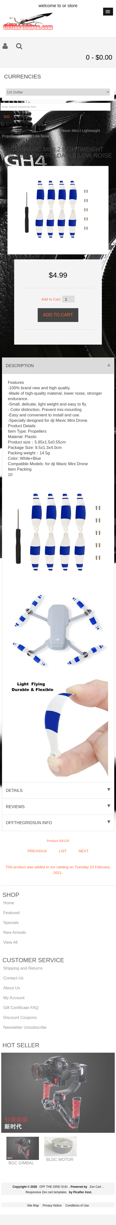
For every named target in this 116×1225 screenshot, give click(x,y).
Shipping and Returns (23, 968)
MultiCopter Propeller (33, 131)
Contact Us (13, 978)
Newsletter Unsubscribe (24, 1027)
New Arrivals (14, 932)
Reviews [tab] (58, 806)
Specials (11, 922)
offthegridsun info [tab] (58, 822)
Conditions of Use (77, 1205)
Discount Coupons (20, 1017)
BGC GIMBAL (21, 1163)
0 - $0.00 (99, 57)
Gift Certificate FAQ (20, 1007)
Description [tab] (58, 365)
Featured (11, 912)
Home (6, 131)
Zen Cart (95, 1187)
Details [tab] (58, 790)
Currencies (22, 76)
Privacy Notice (52, 1205)
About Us (11, 988)
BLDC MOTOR (60, 1159)
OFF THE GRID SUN (53, 1187)
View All (10, 942)
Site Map (33, 1205)
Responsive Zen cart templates (46, 1192)
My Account (13, 997)
